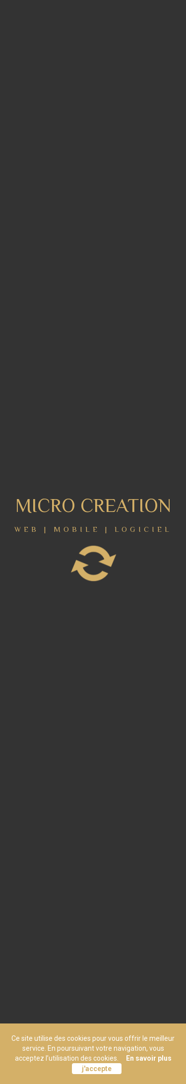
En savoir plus (149, 1058)
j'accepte (97, 1069)
